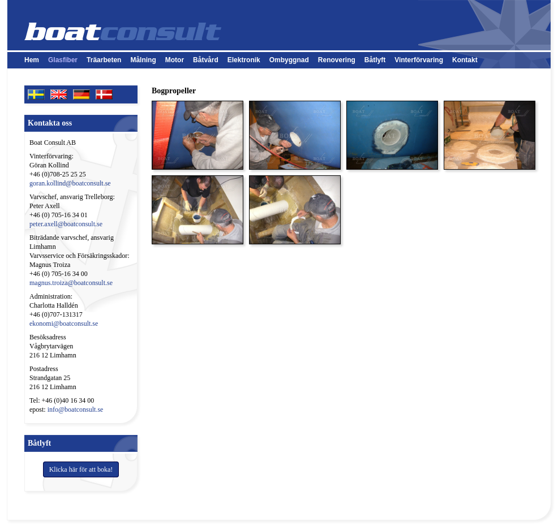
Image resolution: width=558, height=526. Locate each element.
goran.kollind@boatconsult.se (70, 183)
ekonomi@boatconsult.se (63, 323)
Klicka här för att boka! (81, 469)
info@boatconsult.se (76, 409)
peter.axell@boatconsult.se (65, 224)
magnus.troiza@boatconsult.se (71, 283)
